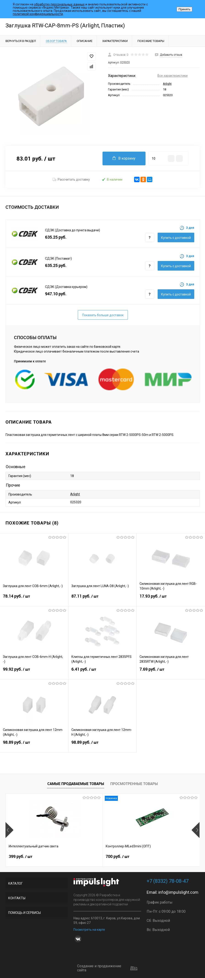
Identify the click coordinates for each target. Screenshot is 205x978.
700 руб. (85, 856)
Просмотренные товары (134, 783)
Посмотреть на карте (89, 929)
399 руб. (20, 856)
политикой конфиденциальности (38, 14)
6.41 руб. (102, 672)
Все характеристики (172, 75)
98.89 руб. (34, 745)
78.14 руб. (34, 599)
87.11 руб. (102, 599)
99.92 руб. (34, 672)
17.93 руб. (171, 599)
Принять (184, 9)
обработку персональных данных (59, 4)
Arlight (167, 83)
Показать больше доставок (103, 315)
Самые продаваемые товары (75, 783)
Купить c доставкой (176, 238)
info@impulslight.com (178, 892)
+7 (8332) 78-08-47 (168, 881)
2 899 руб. (151, 856)
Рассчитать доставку (71, 179)
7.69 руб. (171, 672)
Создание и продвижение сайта (107, 968)
